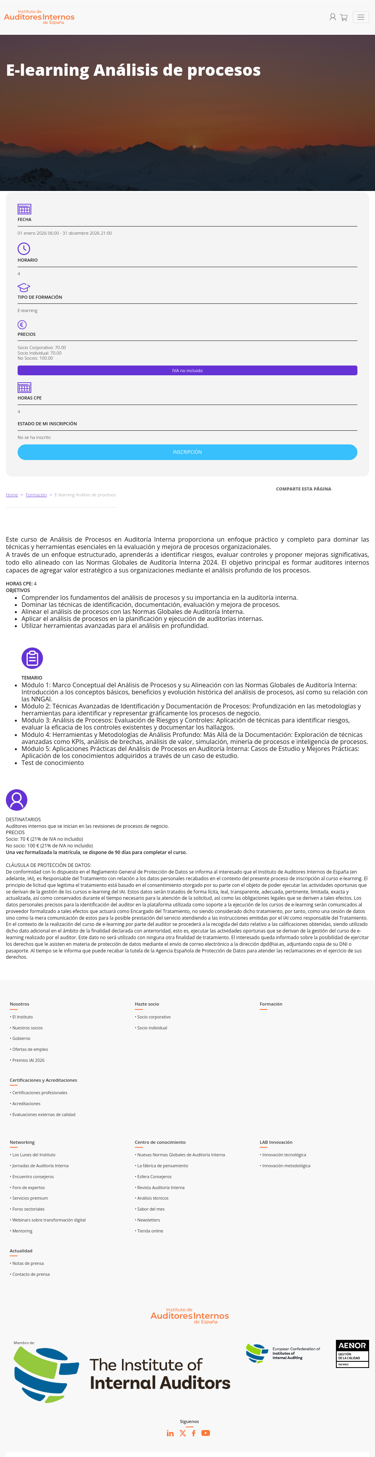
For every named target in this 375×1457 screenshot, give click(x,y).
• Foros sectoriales (27, 1209)
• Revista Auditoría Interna (160, 1187)
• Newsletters (147, 1220)
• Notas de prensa (27, 1263)
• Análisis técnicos (152, 1198)
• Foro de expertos (27, 1187)
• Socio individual (151, 1028)
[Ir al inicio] (190, 1315)
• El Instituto (21, 1017)
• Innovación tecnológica (283, 1154)
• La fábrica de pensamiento (161, 1165)
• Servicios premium (29, 1198)
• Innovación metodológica (285, 1165)
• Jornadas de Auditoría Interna (39, 1165)
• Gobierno (20, 1038)
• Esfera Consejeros (153, 1176)
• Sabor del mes (150, 1209)
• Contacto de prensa (30, 1274)
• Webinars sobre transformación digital (48, 1220)
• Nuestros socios (26, 1028)
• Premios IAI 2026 (27, 1060)
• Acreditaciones (25, 1103)
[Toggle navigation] (361, 17)
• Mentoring (21, 1231)
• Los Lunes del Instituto (33, 1154)
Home (12, 495)
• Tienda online (149, 1231)
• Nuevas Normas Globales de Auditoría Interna (180, 1154)
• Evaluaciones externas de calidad (42, 1114)
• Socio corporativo (153, 1017)
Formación (36, 495)
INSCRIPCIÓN (187, 452)
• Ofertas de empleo (29, 1049)
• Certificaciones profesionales (38, 1092)
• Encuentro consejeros (32, 1176)
